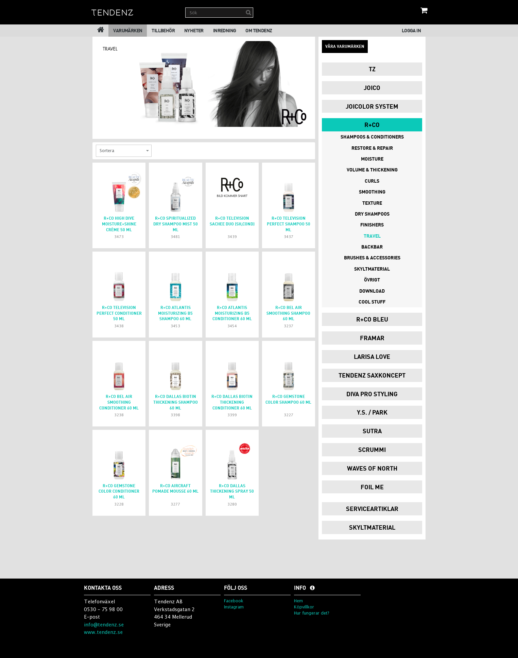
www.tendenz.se (103, 632)
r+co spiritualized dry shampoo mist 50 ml (175, 224)
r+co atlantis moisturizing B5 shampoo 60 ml (175, 313)
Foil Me (372, 487)
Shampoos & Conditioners (372, 137)
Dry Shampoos (372, 214)
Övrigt (372, 279)
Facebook (233, 600)
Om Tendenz (258, 30)
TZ (372, 69)
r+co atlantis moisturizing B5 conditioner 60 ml (232, 313)
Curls (372, 181)
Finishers (372, 224)
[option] (204, 84)
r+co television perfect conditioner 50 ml (119, 313)
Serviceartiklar (372, 508)
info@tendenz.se (104, 624)
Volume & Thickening (372, 169)
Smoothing (372, 192)
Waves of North (372, 468)
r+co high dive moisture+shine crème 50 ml (119, 224)
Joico (372, 87)
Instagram (234, 606)
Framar (372, 338)
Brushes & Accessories (372, 257)
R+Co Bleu (372, 319)
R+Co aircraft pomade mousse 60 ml (175, 488)
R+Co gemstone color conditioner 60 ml (119, 491)
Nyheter (194, 30)
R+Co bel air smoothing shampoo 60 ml (288, 313)
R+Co (372, 124)
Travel (372, 236)
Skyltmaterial (372, 269)
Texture (372, 203)
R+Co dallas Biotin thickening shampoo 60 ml (175, 402)
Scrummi (372, 449)
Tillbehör (163, 30)
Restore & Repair (372, 148)
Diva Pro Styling (372, 394)
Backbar (372, 247)
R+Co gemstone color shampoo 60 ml (288, 399)
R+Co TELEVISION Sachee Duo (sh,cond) (232, 221)
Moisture (372, 159)
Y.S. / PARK (372, 412)
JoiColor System (372, 106)
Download (372, 291)
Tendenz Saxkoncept (372, 375)
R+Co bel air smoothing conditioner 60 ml (119, 402)
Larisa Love (372, 356)
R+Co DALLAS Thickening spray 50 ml (232, 491)
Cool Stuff (372, 302)
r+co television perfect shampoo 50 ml (288, 224)
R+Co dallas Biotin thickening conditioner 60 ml (232, 402)
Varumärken (127, 30)
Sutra (372, 431)
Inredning (224, 30)
